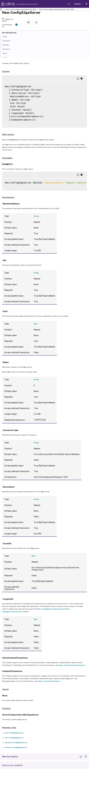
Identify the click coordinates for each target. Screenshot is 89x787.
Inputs (6, 53)
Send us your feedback (12, 765)
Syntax (6, 36)
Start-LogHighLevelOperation (50, 609)
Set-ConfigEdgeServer (14, 738)
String (36, 216)
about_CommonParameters (49, 681)
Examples (7, 45)
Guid (35, 324)
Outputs (7, 57)
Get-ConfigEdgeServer (14, 733)
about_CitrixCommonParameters (72, 665)
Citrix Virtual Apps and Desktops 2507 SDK (56, 9)
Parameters (8, 49)
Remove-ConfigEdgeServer (16, 747)
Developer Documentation (23, 4)
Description (8, 41)
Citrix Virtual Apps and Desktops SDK (20, 9)
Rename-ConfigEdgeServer (16, 743)
